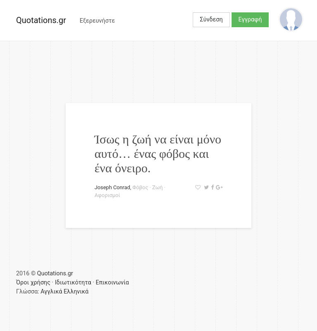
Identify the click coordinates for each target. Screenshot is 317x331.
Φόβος (140, 187)
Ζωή (157, 187)
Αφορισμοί (107, 195)
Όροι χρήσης (33, 282)
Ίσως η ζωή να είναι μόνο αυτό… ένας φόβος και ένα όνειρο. (158, 153)
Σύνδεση (211, 19)
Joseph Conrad (112, 187)
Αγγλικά (51, 291)
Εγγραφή (250, 19)
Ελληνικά (76, 291)
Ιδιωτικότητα (73, 282)
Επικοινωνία (112, 282)
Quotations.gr (41, 20)
